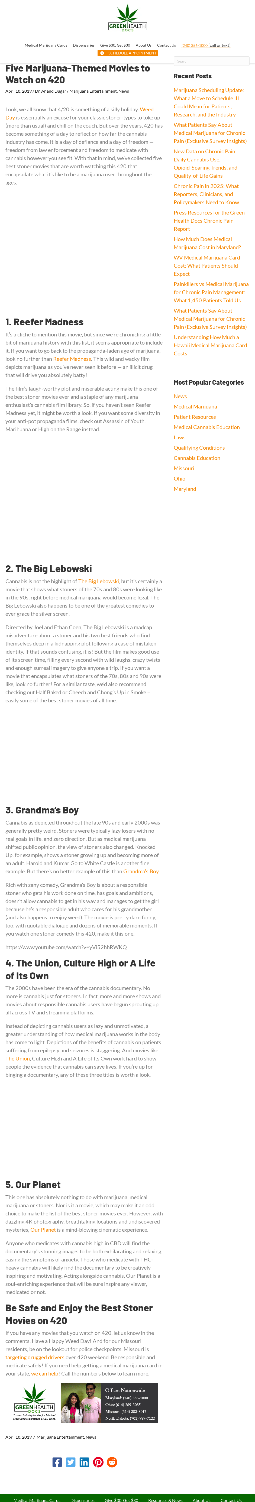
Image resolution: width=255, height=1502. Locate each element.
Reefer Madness (72, 358)
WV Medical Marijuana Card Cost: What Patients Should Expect (207, 265)
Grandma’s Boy (141, 871)
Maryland (185, 488)
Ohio (179, 478)
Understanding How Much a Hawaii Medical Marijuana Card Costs (210, 345)
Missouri (184, 468)
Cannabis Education (197, 458)
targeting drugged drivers (34, 1357)
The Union (17, 1058)
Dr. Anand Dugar (50, 90)
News (123, 90)
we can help (44, 1373)
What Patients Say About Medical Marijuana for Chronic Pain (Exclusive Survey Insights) (210, 132)
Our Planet (43, 1229)
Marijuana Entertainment (93, 90)
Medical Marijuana (195, 406)
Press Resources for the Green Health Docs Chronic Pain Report (209, 220)
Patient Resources (195, 416)
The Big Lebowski (98, 581)
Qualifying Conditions (199, 447)
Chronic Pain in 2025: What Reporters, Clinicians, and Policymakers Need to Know (206, 194)
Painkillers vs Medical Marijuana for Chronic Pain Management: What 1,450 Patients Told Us (211, 292)
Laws (180, 437)
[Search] (212, 61)
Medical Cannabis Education (207, 427)
